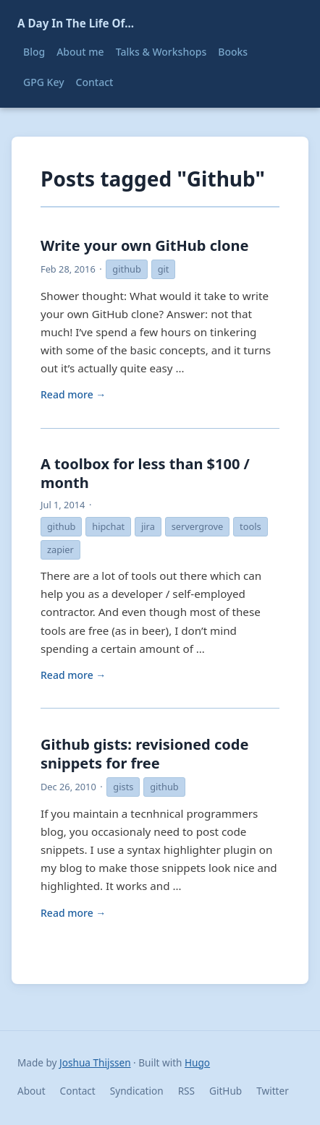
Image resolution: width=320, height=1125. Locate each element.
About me (80, 52)
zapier (60, 549)
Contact (95, 82)
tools (250, 526)
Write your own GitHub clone (144, 245)
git (163, 268)
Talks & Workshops (161, 52)
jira (148, 526)
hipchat (108, 526)
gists (123, 786)
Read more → (73, 394)
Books (233, 52)
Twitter (272, 1091)
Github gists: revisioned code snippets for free (144, 754)
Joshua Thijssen (94, 1062)
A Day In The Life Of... (75, 23)
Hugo (197, 1062)
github (126, 268)
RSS (186, 1091)
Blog (34, 52)
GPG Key (43, 82)
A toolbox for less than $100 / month (145, 473)
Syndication (137, 1091)
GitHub (225, 1091)
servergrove (198, 526)
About (31, 1091)
